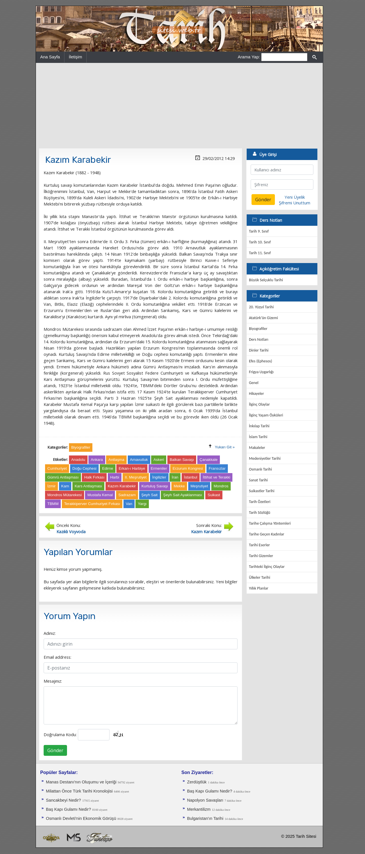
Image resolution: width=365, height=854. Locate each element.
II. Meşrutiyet (136, 477)
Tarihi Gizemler (261, 555)
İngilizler (159, 477)
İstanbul (190, 477)
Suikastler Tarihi (261, 490)
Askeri (158, 459)
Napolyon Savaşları (205, 800)
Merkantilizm (198, 809)
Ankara (97, 459)
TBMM (52, 504)
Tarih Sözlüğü (259, 512)
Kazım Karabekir (122, 486)
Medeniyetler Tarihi (265, 458)
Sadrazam (127, 495)
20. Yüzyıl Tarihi (261, 307)
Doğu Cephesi (84, 468)
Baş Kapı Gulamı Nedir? (68, 809)
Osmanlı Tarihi (260, 469)
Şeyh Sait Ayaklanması (182, 495)
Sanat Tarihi (258, 480)
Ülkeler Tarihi (259, 577)
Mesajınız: (53, 681)
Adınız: (50, 633)
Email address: (57, 657)
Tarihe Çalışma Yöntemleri (270, 523)
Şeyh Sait (149, 495)
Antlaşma (116, 459)
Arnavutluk (139, 459)
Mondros (221, 486)
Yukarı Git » (225, 447)
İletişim (75, 56)
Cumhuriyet (57, 468)
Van (129, 504)
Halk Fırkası (94, 477)
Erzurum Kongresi (188, 468)
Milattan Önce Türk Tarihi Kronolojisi (79, 791)
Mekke (179, 486)
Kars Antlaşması (88, 486)
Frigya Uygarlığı (261, 371)
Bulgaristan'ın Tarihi (205, 818)
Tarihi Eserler (259, 545)
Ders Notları (258, 339)
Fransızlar (217, 468)
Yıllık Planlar (258, 588)
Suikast (214, 495)
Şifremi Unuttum (294, 203)
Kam (65, 486)
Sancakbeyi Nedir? (63, 800)
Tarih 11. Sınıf (260, 253)
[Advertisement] (179, 105)
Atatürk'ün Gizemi (263, 317)
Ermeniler (159, 468)
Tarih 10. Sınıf (260, 242)
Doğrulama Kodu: (60, 734)
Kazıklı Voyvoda (71, 531)
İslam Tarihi (258, 436)
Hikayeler (256, 393)
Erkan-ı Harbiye (132, 468)
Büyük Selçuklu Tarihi (266, 280)
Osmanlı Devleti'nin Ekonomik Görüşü (81, 818)
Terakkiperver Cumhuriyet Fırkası (92, 504)
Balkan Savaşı (182, 459)
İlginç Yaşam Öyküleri (266, 415)
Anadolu (78, 459)
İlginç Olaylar (259, 404)
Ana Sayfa (50, 56)
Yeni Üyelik (295, 197)
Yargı (142, 504)
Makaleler (257, 447)
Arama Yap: (249, 56)
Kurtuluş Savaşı (154, 486)
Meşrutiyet (199, 486)
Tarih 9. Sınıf (259, 231)
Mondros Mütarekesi (64, 495)
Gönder (55, 750)
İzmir (51, 486)
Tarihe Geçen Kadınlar (266, 534)
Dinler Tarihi (259, 350)
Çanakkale (209, 459)
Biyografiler (258, 328)
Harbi (114, 477)
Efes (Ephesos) (260, 361)
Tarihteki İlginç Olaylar (267, 566)
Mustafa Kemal (100, 495)
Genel (253, 382)
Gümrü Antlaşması (63, 477)
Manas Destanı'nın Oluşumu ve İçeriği (81, 782)
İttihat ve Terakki (216, 477)
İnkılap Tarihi (259, 426)
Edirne (107, 468)
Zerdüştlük (196, 782)
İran (175, 477)
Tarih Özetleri (259, 501)
